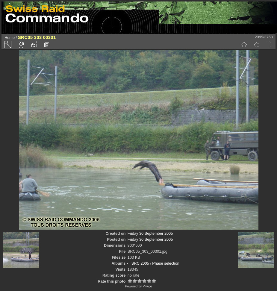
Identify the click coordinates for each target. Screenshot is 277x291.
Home (9, 37)
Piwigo (147, 286)
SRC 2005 (140, 263)
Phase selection (165, 263)
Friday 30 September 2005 (150, 233)
